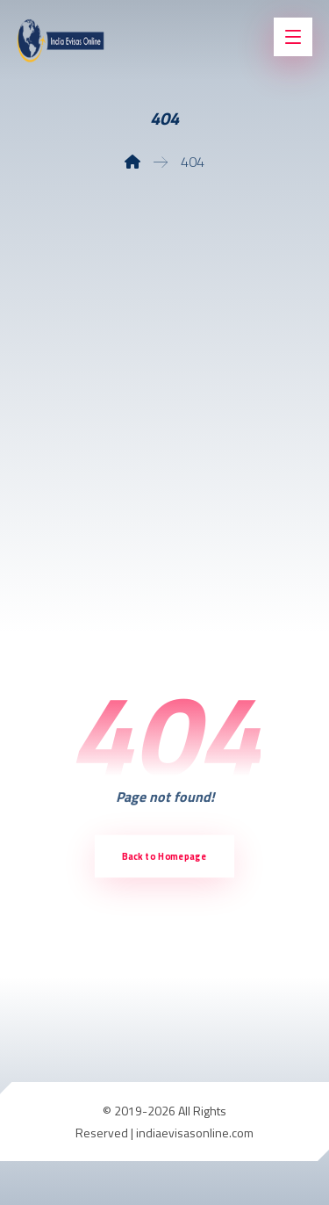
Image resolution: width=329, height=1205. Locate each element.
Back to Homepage (164, 855)
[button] (293, 37)
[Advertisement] (164, 409)
